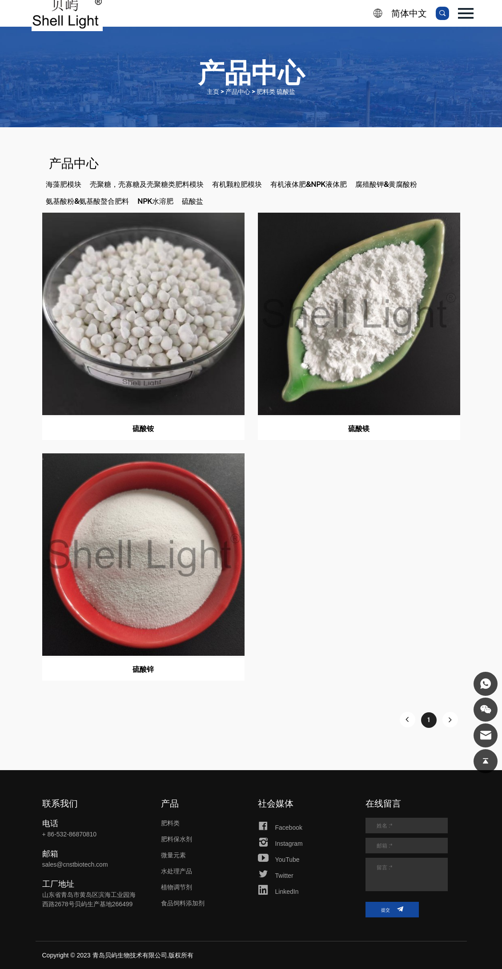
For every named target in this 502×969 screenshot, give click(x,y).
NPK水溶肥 (155, 201)
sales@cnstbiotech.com (75, 864)
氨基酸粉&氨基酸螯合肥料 (87, 201)
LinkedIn (278, 891)
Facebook (280, 827)
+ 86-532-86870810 (69, 834)
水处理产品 (176, 871)
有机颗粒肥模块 (237, 184)
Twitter (275, 875)
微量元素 (173, 855)
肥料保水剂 (176, 839)
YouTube (279, 859)
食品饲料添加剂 (183, 903)
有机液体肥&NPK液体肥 (308, 184)
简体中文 (409, 13)
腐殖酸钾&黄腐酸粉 (386, 184)
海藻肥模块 (63, 184)
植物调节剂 (176, 887)
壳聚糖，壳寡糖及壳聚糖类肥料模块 (147, 184)
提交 (392, 908)
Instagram (280, 843)
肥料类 (170, 823)
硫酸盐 (192, 201)
